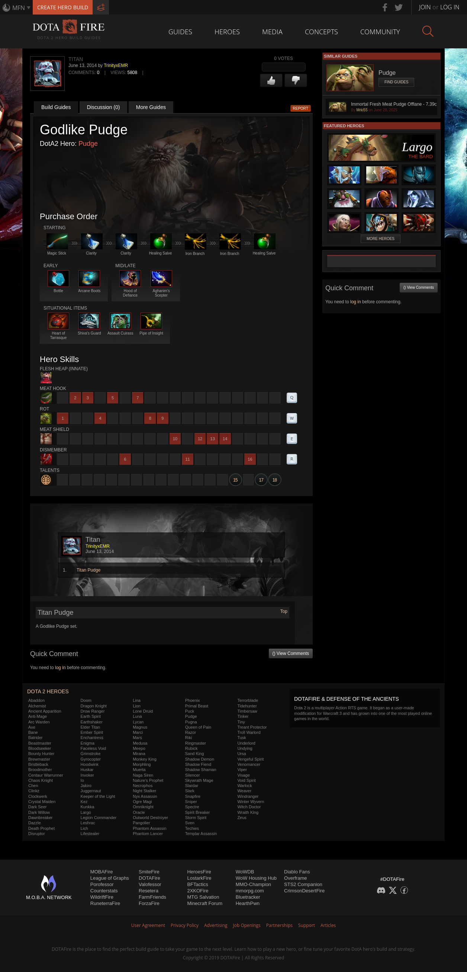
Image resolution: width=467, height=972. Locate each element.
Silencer (192, 775)
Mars (137, 737)
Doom (86, 700)
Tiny (241, 722)
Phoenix (192, 700)
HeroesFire (199, 872)
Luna (137, 716)
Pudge (88, 143)
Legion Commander (99, 817)
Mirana (139, 753)
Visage (243, 775)
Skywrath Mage (199, 780)
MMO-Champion (253, 884)
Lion (137, 706)
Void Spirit (246, 780)
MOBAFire (101, 872)
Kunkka (87, 807)
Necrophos (142, 785)
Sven (189, 823)
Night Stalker (144, 791)
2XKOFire (197, 890)
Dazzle (34, 823)
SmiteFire (149, 872)
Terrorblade (247, 700)
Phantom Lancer (148, 833)
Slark (189, 791)
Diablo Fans (297, 872)
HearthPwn (248, 903)
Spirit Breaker (197, 812)
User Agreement (148, 925)
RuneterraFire (105, 903)
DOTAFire (149, 878)
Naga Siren (143, 775)
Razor (190, 732)
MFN (18, 8)
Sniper (191, 801)
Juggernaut (91, 791)
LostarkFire (199, 878)
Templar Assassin (201, 833)
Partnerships (279, 925)
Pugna (191, 722)
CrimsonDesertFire (304, 890)
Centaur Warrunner (45, 775)
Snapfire (192, 796)
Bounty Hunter (41, 753)
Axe (31, 727)
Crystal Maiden (41, 801)
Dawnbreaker (40, 817)
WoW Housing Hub (256, 878)
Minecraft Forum (204, 903)
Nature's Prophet (148, 780)
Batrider (35, 737)
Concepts (321, 31)
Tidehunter (247, 706)
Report (301, 108)
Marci (138, 732)
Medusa (140, 743)
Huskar (87, 769)
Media (272, 31)
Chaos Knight (40, 780)
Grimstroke (91, 753)
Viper (242, 769)
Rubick (191, 748)
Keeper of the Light (98, 796)
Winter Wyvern (250, 801)
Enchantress (92, 737)
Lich (84, 828)
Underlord (246, 743)
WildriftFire (101, 897)
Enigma (87, 743)
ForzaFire (149, 903)
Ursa (241, 753)
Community (380, 31)
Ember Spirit (92, 732)
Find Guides (396, 82)
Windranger (247, 796)
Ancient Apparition (44, 711)
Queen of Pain (198, 727)
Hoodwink (90, 764)
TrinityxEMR (116, 65)
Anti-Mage (37, 716)
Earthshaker (92, 722)
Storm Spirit (195, 817)
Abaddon (36, 700)
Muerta (139, 769)
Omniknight (143, 807)
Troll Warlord (248, 732)
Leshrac (88, 823)
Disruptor (36, 833)
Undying (244, 748)
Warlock (244, 785)
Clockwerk (37, 796)
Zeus (241, 817)
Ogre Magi (142, 801)
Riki (188, 737)
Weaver (244, 791)
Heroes (227, 31)
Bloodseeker (39, 748)
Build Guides (56, 107)
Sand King (194, 753)
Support (306, 925)
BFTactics (197, 884)
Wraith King (247, 812)
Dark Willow (39, 812)
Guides (180, 31)
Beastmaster (39, 743)
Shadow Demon (199, 759)
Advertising (216, 925)
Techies (192, 828)
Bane (33, 732)
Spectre (192, 807)
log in (60, 667)
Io (82, 780)
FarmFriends (152, 897)
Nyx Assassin (145, 796)
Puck (189, 711)
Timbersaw (247, 711)
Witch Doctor (249, 807)
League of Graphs (109, 878)
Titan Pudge (88, 570)
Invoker (87, 775)
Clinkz (33, 791)
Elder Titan (90, 727)
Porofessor (102, 884)
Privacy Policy (185, 925)
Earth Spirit (91, 716)
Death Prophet (41, 828)
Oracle (139, 812)
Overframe (295, 878)
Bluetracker (248, 897)
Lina (137, 700)
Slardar (191, 785)
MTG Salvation (203, 897)
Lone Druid (143, 711)
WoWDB (245, 872)
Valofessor (150, 884)
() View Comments (291, 653)
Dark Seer (37, 807)
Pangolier (141, 823)
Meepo (139, 748)
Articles (328, 925)
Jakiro (86, 785)
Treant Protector (252, 727)
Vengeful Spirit (250, 759)
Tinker (242, 716)
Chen (33, 785)
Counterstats (104, 890)
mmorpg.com (250, 890)
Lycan (138, 722)
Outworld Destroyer (150, 817)
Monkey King (145, 759)
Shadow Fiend (198, 764)
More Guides (151, 107)
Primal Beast (196, 706)
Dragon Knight (94, 706)
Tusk (241, 737)
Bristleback (38, 764)
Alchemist (37, 706)
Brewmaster (39, 759)
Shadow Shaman (200, 769)
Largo (86, 812)
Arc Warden (39, 722)
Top (283, 611)
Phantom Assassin (150, 828)
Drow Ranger (93, 711)
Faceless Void (93, 748)
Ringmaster (195, 743)
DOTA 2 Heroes (48, 691)
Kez (84, 801)
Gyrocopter (91, 759)
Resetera (148, 890)
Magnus (140, 727)
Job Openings (247, 925)
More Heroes (380, 239)
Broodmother (40, 769)
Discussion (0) (103, 107)
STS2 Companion (303, 884)
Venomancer (248, 764)
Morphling (142, 764)
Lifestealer (90, 833)
